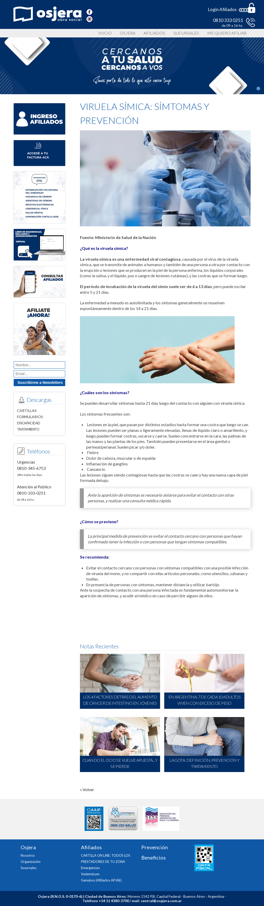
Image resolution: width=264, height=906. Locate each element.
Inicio (105, 32)
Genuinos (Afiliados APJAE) (101, 880)
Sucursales (186, 32)
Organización (30, 862)
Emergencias (90, 868)
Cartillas (27, 410)
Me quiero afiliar (226, 32)
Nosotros (28, 855)
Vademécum (90, 874)
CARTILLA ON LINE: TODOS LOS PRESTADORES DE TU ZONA (105, 858)
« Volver (87, 789)
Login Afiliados (222, 9)
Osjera (127, 32)
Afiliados (154, 32)
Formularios (30, 417)
